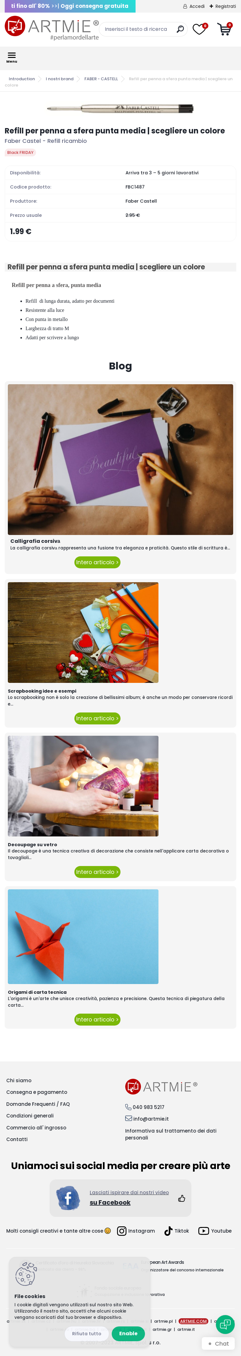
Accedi (197, 6)
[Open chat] (225, 1324)
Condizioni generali (30, 1115)
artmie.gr (162, 1329)
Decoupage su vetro (32, 844)
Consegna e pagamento (36, 1092)
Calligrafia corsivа (35, 541)
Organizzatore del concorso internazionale (182, 1270)
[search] (180, 31)
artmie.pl (163, 1321)
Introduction (22, 79)
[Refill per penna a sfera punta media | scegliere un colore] (120, 108)
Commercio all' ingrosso (36, 1127)
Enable (128, 1333)
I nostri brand (59, 79)
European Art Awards (162, 1262)
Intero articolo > (97, 562)
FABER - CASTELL (101, 79)
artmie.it (186, 1329)
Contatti (17, 1139)
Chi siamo (18, 1080)
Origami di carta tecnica (37, 992)
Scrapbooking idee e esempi (42, 691)
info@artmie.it (151, 1119)
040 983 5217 (148, 1107)
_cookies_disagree (86, 1334)
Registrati (226, 6)
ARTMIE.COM (193, 1321)
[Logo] (52, 28)
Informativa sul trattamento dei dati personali (171, 1134)
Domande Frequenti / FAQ (38, 1104)
